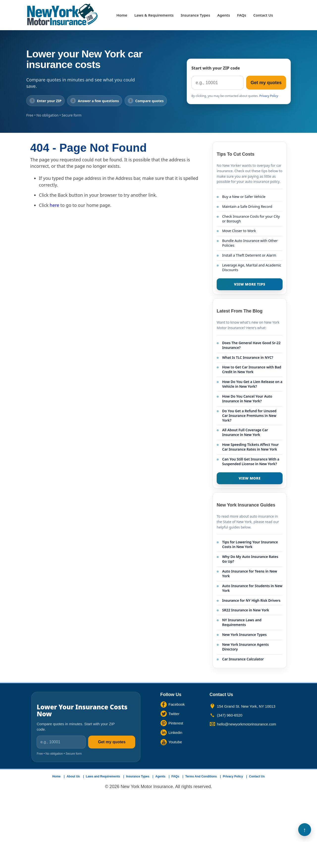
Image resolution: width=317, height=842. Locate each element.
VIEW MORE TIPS (249, 284)
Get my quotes (266, 82)
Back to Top (304, 829)
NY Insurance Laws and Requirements (242, 622)
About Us (73, 776)
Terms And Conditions (201, 776)
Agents (223, 15)
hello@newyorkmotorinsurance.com (246, 724)
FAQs (241, 15)
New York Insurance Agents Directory (245, 646)
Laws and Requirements (103, 776)
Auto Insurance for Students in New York (252, 588)
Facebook (176, 704)
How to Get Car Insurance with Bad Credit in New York (251, 369)
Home (121, 15)
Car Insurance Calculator (243, 659)
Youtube (175, 742)
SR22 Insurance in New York (245, 610)
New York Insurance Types (244, 634)
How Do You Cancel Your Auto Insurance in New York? (247, 398)
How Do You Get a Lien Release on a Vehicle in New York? (252, 384)
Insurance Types (195, 15)
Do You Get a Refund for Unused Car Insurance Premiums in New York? (249, 416)
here (54, 205)
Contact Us (263, 15)
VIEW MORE (250, 478)
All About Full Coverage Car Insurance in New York (245, 432)
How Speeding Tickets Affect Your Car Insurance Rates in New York (250, 447)
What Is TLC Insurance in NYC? (247, 357)
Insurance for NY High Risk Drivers (251, 600)
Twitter (173, 714)
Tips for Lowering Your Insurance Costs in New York (250, 544)
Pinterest (175, 723)
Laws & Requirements (154, 15)
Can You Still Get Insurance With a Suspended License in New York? (250, 461)
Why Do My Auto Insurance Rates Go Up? (250, 559)
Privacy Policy (268, 96)
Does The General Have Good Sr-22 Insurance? (251, 345)
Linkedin (175, 732)
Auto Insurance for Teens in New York (249, 573)
